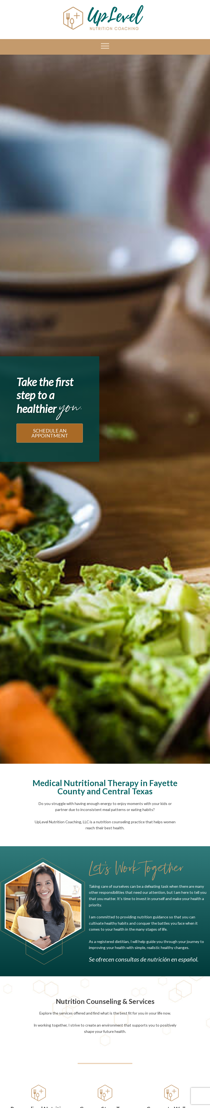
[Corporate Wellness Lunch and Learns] (171, 1093)
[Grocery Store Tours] (105, 1093)
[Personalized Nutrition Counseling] (38, 1093)
